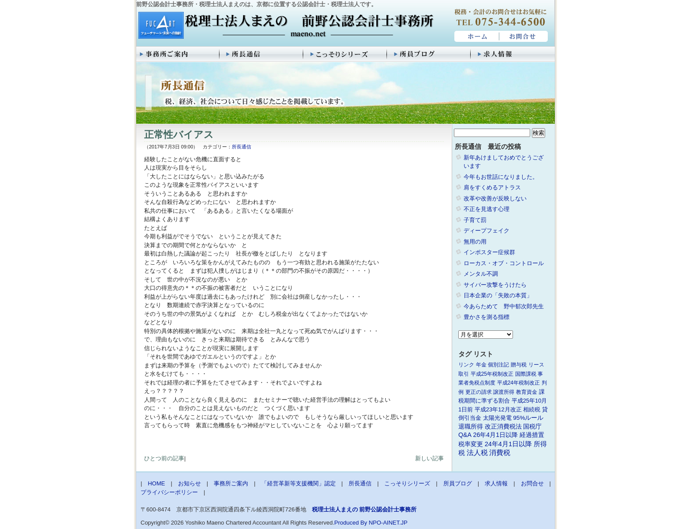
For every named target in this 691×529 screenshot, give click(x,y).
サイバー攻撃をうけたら (495, 284)
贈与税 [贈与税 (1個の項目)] (519, 365)
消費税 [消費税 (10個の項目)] (499, 452)
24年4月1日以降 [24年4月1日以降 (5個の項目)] (508, 444)
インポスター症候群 (489, 252)
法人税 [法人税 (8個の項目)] (477, 452)
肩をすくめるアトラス (492, 187)
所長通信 (262, 54)
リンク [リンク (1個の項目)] (466, 365)
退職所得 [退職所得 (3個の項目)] (470, 426)
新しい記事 (429, 458)
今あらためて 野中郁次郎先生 (504, 306)
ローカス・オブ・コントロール (504, 263)
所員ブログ (429, 54)
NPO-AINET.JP (388, 522)
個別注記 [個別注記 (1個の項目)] (498, 365)
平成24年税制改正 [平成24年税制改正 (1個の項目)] (518, 383)
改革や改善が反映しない (495, 198)
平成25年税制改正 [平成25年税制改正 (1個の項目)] (492, 374)
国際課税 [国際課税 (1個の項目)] (525, 374)
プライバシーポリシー (169, 492)
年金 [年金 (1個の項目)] (481, 365)
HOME (475, 36)
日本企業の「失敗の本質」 (498, 295)
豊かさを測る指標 (486, 317)
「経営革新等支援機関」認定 (298, 483)
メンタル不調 (481, 273)
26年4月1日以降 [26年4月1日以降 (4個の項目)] (495, 434)
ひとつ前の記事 (164, 458)
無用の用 (475, 241)
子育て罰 (475, 220)
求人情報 (513, 54)
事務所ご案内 (178, 54)
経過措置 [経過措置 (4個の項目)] (532, 434)
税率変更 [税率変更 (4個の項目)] (470, 444)
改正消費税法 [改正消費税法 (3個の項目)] (503, 426)
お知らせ (189, 483)
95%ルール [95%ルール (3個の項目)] (528, 417)
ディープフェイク (486, 230)
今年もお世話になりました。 (501, 177)
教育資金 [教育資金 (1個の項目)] (526, 392)
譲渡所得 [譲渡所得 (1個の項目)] (503, 392)
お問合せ (524, 36)
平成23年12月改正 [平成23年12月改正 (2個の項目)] (498, 409)
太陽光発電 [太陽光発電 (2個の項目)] (497, 417)
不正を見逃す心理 (486, 209)
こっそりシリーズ (345, 54)
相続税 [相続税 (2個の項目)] (531, 409)
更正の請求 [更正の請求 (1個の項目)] (478, 392)
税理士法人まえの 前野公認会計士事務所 (285, 26)
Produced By (350, 522)
